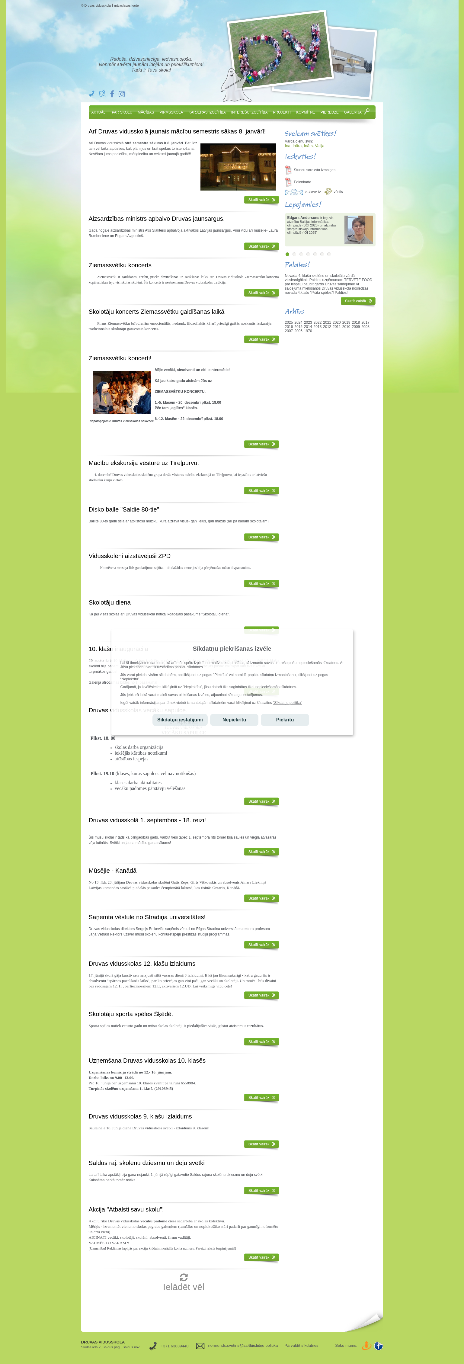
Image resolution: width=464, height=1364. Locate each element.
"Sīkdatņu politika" (287, 703)
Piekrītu (285, 719)
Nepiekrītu (234, 719)
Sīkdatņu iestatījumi (180, 719)
